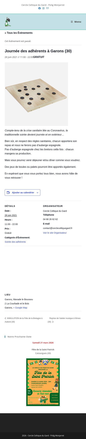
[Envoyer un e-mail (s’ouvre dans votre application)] (47, 8)
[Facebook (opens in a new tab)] (39, 8)
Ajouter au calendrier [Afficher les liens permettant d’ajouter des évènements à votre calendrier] (23, 192)
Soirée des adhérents (15, 242)
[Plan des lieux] (43, 269)
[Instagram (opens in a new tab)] (43, 8)
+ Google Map (20, 307)
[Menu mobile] (76, 21)
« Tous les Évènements (19, 32)
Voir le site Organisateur (55, 233)
